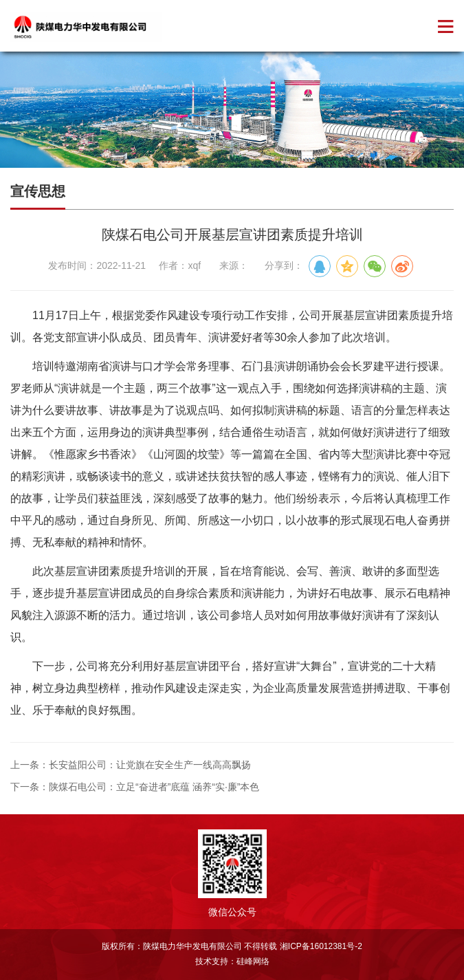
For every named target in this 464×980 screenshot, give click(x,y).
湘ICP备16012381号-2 (321, 946)
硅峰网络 (252, 961)
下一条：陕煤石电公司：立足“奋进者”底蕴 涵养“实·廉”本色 (134, 786)
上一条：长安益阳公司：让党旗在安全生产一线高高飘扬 (130, 764)
